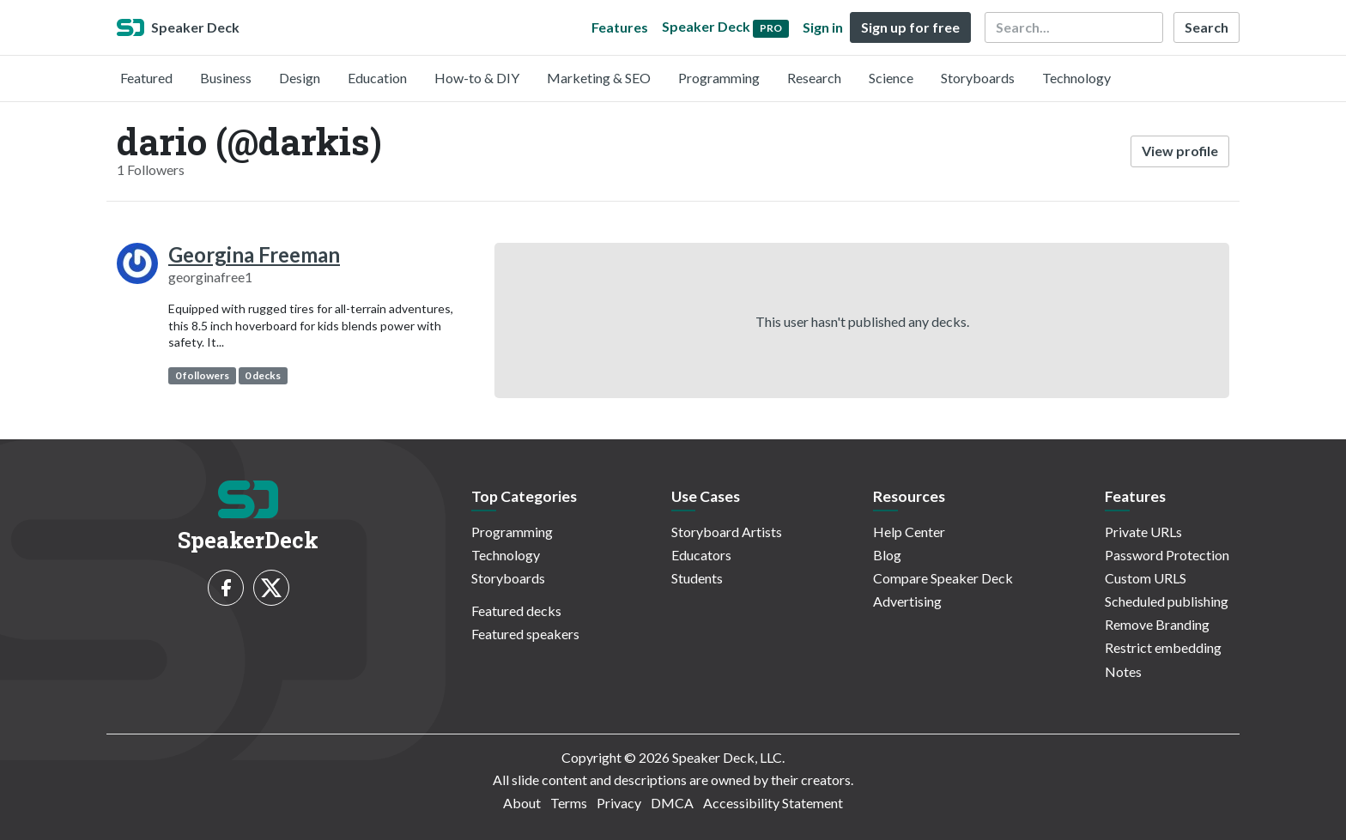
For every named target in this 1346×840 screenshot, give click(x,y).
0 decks (263, 375)
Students (697, 578)
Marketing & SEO (599, 77)
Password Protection (1167, 555)
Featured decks (516, 610)
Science (891, 77)
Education (377, 77)
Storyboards (978, 77)
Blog (887, 555)
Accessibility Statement (773, 803)
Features (619, 27)
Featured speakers (525, 633)
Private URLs (1143, 531)
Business (226, 77)
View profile (1180, 150)
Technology (1076, 77)
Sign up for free (910, 27)
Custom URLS (1145, 578)
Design (299, 77)
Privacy (619, 803)
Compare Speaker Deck (943, 578)
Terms (568, 803)
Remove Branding (1157, 624)
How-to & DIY (476, 77)
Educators (701, 555)
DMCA (672, 803)
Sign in (823, 27)
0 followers (202, 375)
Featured (146, 77)
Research (814, 77)
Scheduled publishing (1166, 601)
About (522, 803)
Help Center (909, 531)
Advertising (907, 601)
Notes (1123, 671)
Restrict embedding (1163, 647)
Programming (719, 77)
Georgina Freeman (254, 254)
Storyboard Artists (726, 531)
